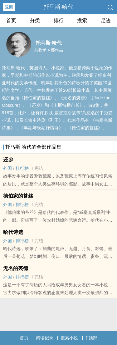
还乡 (8, 159)
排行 (59, 20)
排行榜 (22, 168)
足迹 (106, 20)
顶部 (91, 337)
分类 (35, 20)
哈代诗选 (13, 232)
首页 (11, 20)
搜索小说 (69, 337)
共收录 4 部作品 (48, 49)
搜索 (82, 20)
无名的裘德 (15, 268)
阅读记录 (44, 337)
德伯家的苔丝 (18, 196)
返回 (9, 7)
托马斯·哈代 (58, 7)
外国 (7, 168)
